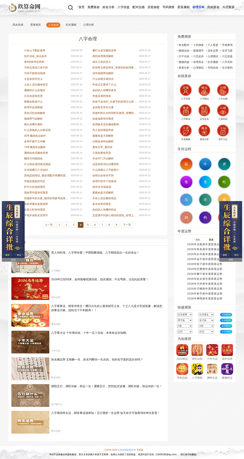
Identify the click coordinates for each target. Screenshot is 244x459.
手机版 (139, 450)
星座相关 (35, 24)
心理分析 (88, 24)
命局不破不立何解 (34, 141)
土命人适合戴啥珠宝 (36, 84)
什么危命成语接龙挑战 (37, 164)
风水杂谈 (18, 24)
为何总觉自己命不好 (36, 67)
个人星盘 (213, 44)
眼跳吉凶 (184, 50)
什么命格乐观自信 (103, 78)
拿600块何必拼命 (34, 61)
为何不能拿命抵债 (34, 73)
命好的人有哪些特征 (104, 209)
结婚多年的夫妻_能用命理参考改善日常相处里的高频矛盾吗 (46, 198)
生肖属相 (71, 24)
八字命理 (53, 25)
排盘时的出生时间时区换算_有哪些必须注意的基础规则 (114, 112)
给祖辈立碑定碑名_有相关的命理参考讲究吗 (114, 67)
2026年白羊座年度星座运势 (204, 254)
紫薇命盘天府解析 (103, 135)
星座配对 (226, 314)
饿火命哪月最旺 (33, 124)
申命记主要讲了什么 (104, 84)
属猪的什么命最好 (34, 90)
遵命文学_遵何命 (102, 147)
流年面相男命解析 (103, 73)
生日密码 (227, 67)
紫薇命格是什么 (33, 101)
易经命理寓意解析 (103, 56)
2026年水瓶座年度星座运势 (204, 244)
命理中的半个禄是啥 (104, 181)
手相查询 (227, 44)
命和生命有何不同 (103, 175)
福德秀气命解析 (33, 118)
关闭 (13, 259)
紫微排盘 (184, 61)
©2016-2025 (111, 450)
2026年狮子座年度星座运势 (204, 273)
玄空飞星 (227, 50)
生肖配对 (226, 320)
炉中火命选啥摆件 (34, 186)
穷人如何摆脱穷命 (103, 130)
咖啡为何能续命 (33, 158)
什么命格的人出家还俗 (37, 130)
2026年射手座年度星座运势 (204, 293)
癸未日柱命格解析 (34, 112)
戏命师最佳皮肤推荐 (36, 203)
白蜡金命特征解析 (103, 141)
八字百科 (227, 61)
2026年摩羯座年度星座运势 (204, 298)
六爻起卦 (198, 56)
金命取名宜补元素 (103, 107)
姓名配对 (184, 44)
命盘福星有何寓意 (103, 118)
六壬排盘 (227, 56)
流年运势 (213, 50)
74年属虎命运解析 (35, 147)
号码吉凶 (213, 67)
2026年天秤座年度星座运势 (204, 283)
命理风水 (198, 61)
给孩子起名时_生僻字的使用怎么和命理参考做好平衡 (114, 101)
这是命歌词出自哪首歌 (105, 164)
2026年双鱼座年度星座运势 (204, 249)
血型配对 (226, 326)
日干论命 (184, 56)
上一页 (49, 224)
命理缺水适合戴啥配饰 (105, 124)
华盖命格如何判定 (34, 181)
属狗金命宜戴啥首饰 (36, 152)
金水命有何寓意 (101, 203)
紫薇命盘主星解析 (103, 192)
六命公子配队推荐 (34, 50)
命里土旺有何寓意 (34, 209)
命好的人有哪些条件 (104, 90)
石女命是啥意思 (33, 95)
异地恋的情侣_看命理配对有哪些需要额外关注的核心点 (46, 175)
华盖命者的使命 (101, 95)
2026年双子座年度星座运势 (204, 264)
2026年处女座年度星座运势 (204, 278)
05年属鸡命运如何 (35, 135)
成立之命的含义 (101, 61)
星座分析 (184, 67)
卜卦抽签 (198, 44)
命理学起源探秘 (33, 107)
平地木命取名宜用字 (36, 215)
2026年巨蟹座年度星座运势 (204, 268)
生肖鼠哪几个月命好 (36, 169)
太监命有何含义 (33, 78)
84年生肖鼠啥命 (101, 186)
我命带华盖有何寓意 (36, 192)
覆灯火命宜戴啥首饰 (104, 50)
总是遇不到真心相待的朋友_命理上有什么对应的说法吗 (114, 215)
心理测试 (213, 56)
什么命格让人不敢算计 (105, 169)
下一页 (127, 224)
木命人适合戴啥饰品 (104, 198)
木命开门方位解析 (103, 158)
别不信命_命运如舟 (35, 56)
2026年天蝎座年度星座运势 (204, 288)
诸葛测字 (198, 50)
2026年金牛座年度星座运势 (204, 259)
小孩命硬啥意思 (101, 152)
